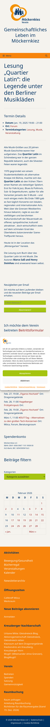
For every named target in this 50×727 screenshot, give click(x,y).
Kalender (9, 572)
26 (24, 526)
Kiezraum (9, 643)
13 (30, 514)
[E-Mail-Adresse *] (25, 302)
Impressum (41, 387)
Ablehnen (25, 380)
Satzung (8, 680)
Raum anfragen (12, 699)
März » (32, 531)
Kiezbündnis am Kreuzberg (18, 647)
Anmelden (9, 616)
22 (42, 520)
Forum (13, 126)
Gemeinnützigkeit (13, 684)
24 (12, 526)
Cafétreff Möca (12, 597)
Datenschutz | (37, 719)
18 (18, 520)
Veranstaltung (12, 132)
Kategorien (10, 471)
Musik (39, 129)
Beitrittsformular (31, 330)
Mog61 (7, 653)
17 (12, 520)
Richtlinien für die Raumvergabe (21, 706)
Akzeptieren (25, 373)
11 (18, 514)
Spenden (8, 677)
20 (30, 520)
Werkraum (9, 601)
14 (36, 514)
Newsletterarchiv (14, 580)
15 (42, 514)
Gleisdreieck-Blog (28, 633)
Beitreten (9, 674)
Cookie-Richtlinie (11, 387)
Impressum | (17, 723)
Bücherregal (11, 564)
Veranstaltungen (14, 568)
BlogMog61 (10, 657)
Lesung (31, 129)
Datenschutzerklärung (27, 387)
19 (24, 520)
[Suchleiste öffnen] (46, 55)
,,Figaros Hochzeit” (29, 393)
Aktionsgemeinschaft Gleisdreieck (22, 636)
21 (36, 520)
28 (36, 526)
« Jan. (8, 531)
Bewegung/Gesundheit (18, 560)
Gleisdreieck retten (14, 640)
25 (18, 526)
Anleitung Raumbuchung (17, 703)
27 (30, 526)
